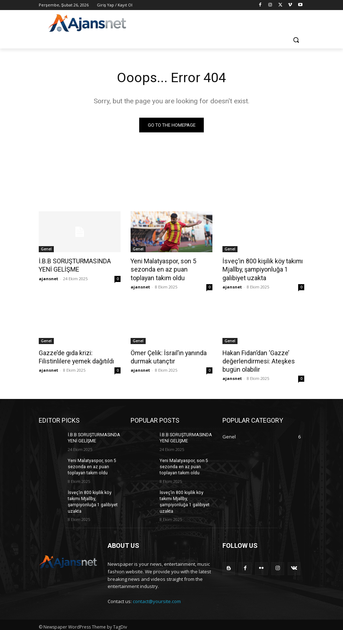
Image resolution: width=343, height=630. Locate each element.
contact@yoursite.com (157, 597)
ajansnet (48, 278)
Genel (46, 249)
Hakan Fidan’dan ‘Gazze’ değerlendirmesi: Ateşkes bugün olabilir (256, 359)
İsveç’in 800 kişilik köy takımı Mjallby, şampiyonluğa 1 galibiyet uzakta (261, 269)
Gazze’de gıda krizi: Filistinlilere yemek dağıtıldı (75, 355)
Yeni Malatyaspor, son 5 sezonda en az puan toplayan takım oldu (169, 269)
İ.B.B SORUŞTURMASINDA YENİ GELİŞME (73, 265)
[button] (295, 40)
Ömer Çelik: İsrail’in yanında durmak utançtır (167, 355)
